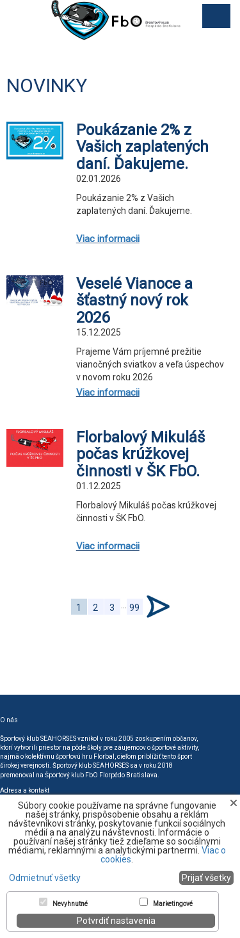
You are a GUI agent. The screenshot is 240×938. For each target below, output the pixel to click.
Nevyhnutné (70, 904)
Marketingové (173, 904)
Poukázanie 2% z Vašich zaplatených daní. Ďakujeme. (142, 147)
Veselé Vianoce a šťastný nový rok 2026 (134, 301)
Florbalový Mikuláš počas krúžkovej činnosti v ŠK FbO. (140, 454)
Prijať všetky (206, 878)
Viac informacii (108, 239)
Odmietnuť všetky (45, 878)
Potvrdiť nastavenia (116, 921)
